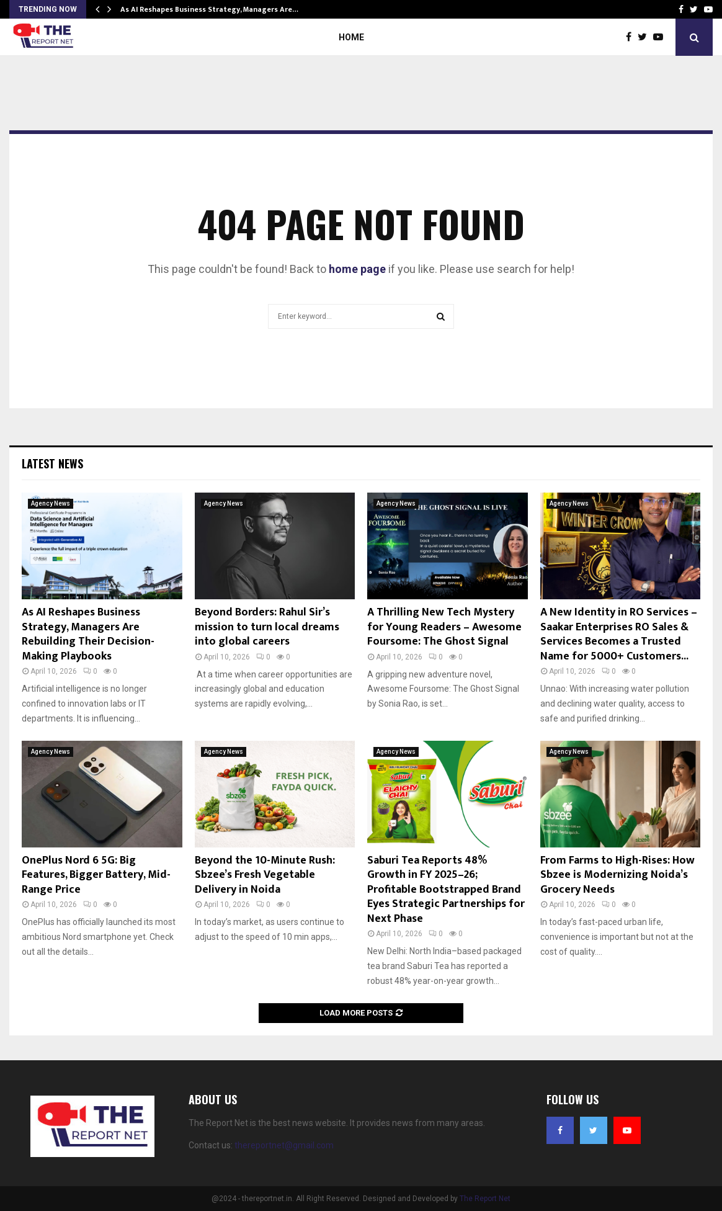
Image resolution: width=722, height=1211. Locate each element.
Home (351, 37)
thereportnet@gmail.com (284, 1145)
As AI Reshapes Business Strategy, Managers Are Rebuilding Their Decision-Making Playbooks (88, 634)
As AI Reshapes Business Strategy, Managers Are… (209, 9)
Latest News (52, 463)
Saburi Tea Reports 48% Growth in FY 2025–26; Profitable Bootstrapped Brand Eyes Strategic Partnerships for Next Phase (446, 889)
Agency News (50, 503)
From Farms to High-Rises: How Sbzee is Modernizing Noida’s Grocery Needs (617, 875)
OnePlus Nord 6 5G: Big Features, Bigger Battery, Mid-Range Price (96, 875)
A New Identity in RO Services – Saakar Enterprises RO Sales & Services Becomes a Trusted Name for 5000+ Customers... (618, 634)
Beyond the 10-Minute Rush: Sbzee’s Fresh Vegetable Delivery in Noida (265, 875)
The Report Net (485, 1198)
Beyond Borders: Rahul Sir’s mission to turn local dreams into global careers (267, 627)
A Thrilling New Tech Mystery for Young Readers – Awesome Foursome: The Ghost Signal (444, 627)
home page (357, 268)
